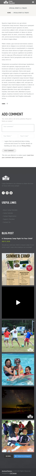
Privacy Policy (26, 146)
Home (9, 13)
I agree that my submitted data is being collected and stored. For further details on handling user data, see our (18, 143)
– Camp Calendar (7, 213)
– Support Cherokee (8, 219)
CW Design (13, 473)
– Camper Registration (9, 216)
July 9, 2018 (6, 241)
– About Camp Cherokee (9, 210)
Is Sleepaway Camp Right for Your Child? (17, 238)
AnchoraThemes (7, 471)
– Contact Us (6, 222)
